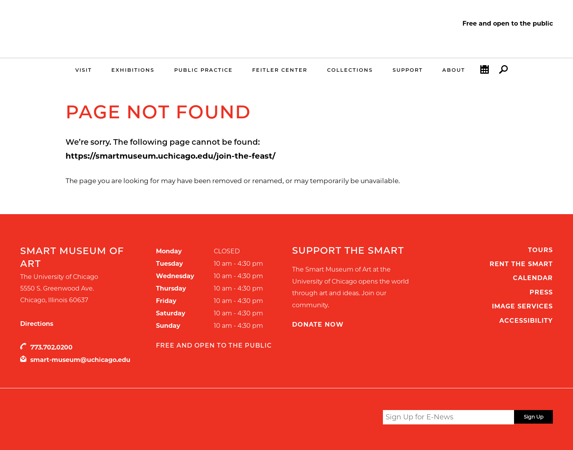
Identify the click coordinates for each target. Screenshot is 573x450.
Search (503, 71)
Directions (36, 323)
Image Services (522, 306)
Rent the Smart (521, 264)
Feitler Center (279, 70)
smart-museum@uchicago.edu (80, 359)
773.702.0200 (51, 347)
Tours (540, 250)
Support (408, 70)
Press (541, 292)
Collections (350, 70)
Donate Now (318, 324)
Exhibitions (132, 70)
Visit (83, 70)
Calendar (484, 71)
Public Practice (203, 70)
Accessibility (526, 320)
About (453, 70)
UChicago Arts (95, 418)
